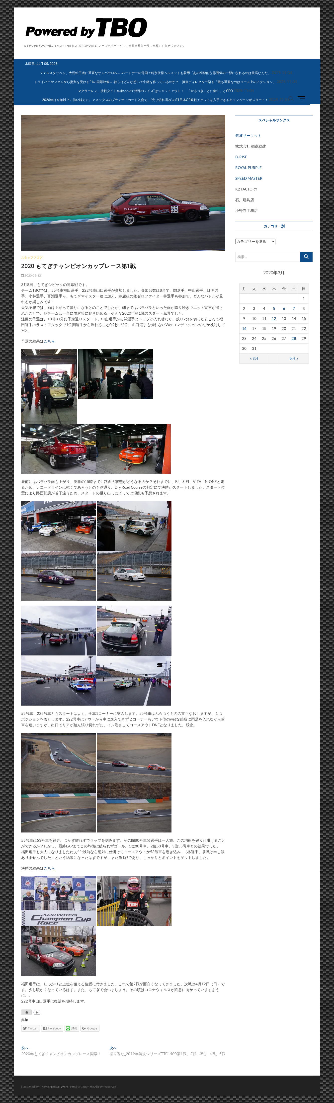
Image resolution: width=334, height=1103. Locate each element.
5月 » (294, 358)
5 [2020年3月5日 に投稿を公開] (274, 308)
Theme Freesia (49, 1087)
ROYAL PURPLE (248, 167)
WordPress (68, 1087)
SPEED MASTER (248, 178)
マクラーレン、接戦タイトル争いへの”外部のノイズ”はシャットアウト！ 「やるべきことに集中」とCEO (155, 91)
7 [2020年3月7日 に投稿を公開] (294, 308)
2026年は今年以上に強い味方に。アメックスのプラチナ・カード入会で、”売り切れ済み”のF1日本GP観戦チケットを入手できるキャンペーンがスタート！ (155, 100)
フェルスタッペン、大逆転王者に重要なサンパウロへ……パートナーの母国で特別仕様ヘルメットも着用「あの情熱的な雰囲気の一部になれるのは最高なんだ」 (155, 73)
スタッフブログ (31, 257)
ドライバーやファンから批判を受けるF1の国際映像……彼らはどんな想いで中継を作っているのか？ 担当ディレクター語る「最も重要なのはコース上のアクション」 (155, 82)
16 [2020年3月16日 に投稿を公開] (244, 328)
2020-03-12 (31, 275)
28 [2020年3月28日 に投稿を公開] (294, 338)
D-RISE (241, 157)
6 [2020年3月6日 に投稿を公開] (284, 308)
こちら (49, 341)
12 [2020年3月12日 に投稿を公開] (274, 318)
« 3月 (254, 358)
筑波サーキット (248, 135)
